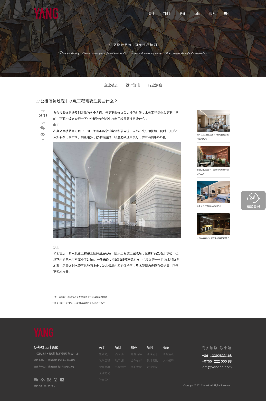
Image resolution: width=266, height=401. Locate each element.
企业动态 (111, 85)
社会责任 (104, 379)
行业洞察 (155, 85)
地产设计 (120, 360)
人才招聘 (168, 360)
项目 (166, 13)
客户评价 (136, 366)
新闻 (197, 13)
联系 (212, 13)
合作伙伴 (136, 360)
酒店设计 (120, 354)
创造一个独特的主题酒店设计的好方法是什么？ (82, 303)
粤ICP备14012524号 (44, 386)
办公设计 (120, 366)
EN (226, 13)
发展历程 (104, 360)
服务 (182, 13)
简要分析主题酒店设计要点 (209, 206)
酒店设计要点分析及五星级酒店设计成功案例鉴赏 (83, 297)
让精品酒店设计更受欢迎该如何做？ (213, 238)
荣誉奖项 (104, 366)
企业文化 (104, 373)
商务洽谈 (168, 354)
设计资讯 (133, 85)
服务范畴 (136, 354)
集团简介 (104, 354)
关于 (151, 13)
